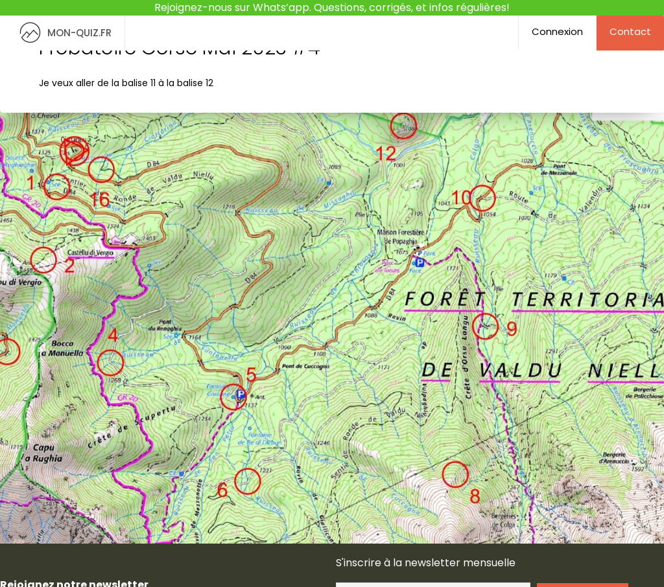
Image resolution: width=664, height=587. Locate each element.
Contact (630, 31)
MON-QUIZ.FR (62, 33)
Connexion (557, 31)
